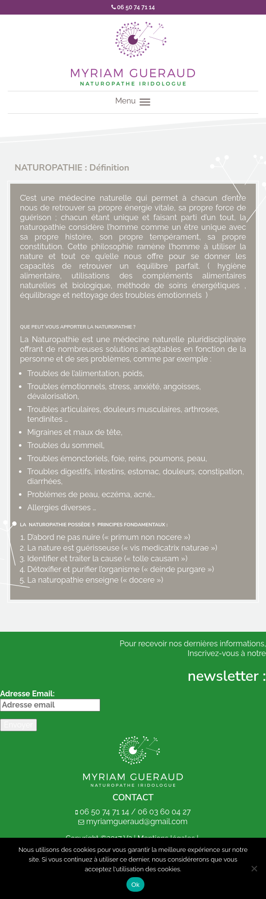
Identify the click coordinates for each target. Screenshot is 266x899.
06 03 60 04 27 (164, 811)
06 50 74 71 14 (133, 7)
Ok (135, 884)
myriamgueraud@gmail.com (136, 821)
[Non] (254, 868)
